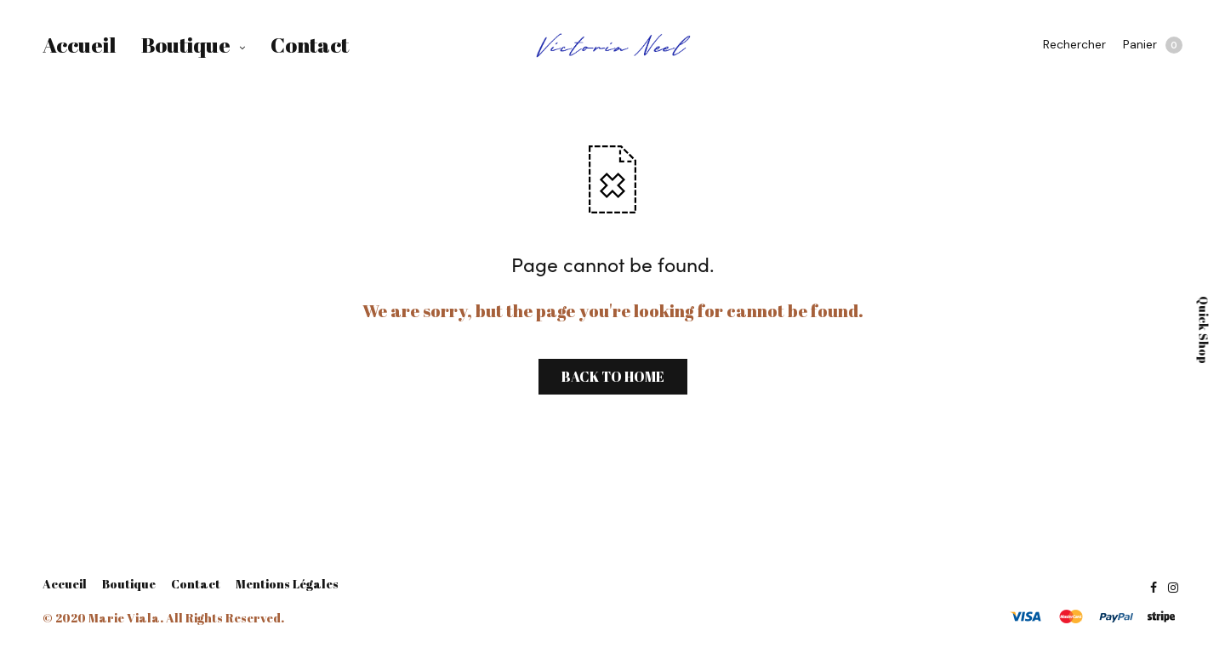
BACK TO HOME (612, 376)
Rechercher (1074, 44)
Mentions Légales (287, 584)
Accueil (79, 45)
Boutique (186, 45)
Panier (1152, 45)
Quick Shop (1204, 330)
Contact (310, 45)
